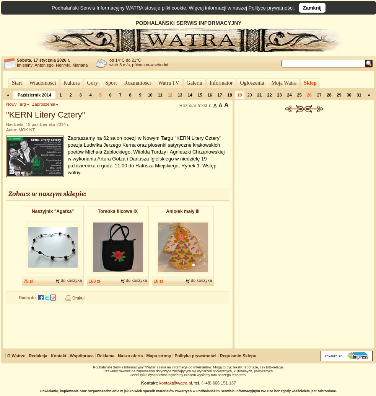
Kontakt (59, 355)
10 (150, 95)
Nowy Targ (16, 104)
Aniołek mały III (182, 211)
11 (160, 95)
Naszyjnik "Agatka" (53, 211)
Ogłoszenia (252, 83)
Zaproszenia (43, 104)
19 (239, 95)
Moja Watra (283, 83)
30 (349, 95)
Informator (221, 83)
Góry (92, 83)
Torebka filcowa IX (118, 211)
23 (279, 95)
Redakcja (38, 355)
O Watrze (16, 355)
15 (199, 95)
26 (309, 95)
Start (17, 83)
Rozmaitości (137, 83)
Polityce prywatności (271, 8)
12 (170, 95)
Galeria (194, 83)
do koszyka (71, 280)
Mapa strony (158, 355)
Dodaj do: (28, 297)
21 (259, 95)
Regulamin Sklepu (238, 355)
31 (358, 95)
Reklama (105, 355)
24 (289, 95)
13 (179, 95)
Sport (111, 83)
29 (339, 95)
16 (209, 95)
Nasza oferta (130, 355)
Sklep (310, 83)
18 (229, 95)
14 (189, 95)
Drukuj (78, 298)
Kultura (71, 83)
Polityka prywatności (195, 355)
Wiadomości (42, 83)
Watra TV (168, 83)
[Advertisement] (304, 231)
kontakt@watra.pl (176, 383)
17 (219, 95)
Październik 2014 (34, 95)
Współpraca (82, 355)
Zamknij (312, 8)
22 (269, 95)
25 (299, 95)
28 (329, 95)
